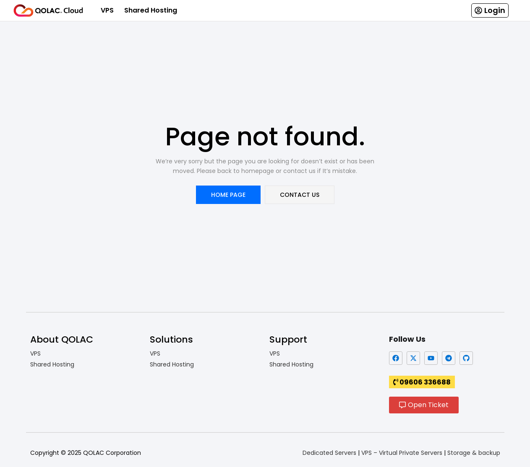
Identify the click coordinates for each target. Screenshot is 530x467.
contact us (299, 195)
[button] (490, 10)
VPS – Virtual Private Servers (401, 453)
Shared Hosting (150, 10)
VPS (107, 10)
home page (228, 195)
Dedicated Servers (329, 453)
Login (494, 10)
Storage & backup (473, 453)
